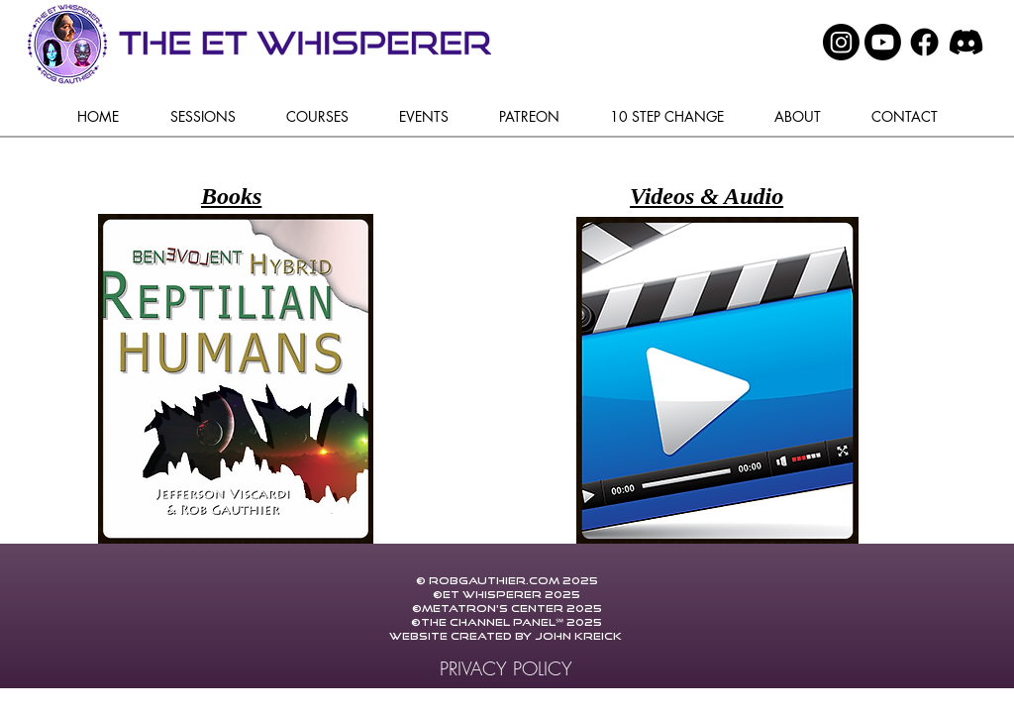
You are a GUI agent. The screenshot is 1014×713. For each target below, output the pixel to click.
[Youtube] (882, 42)
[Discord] (966, 42)
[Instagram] (841, 42)
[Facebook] (924, 42)
